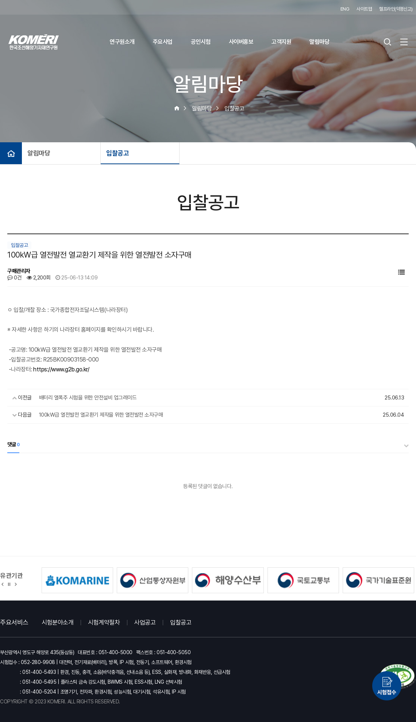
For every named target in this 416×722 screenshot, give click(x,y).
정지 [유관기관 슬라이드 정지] (9, 583)
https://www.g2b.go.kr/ (61, 369)
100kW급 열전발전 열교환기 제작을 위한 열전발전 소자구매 (101, 415)
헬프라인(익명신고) (395, 9)
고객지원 (281, 41)
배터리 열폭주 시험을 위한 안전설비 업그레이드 (88, 397)
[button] (2, 583)
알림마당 (319, 41)
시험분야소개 (57, 622)
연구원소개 (122, 41)
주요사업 (163, 41)
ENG (345, 9)
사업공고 (144, 622)
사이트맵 (364, 9)
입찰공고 (117, 153)
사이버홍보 (241, 41)
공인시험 (201, 41)
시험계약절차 (104, 622)
